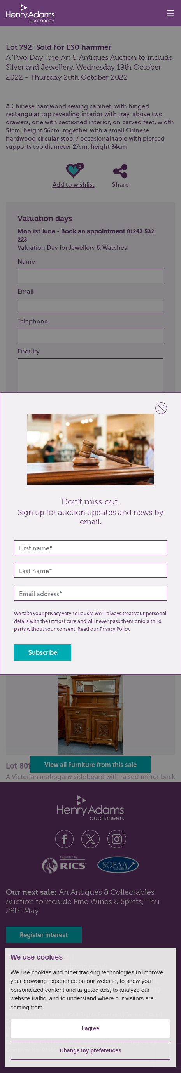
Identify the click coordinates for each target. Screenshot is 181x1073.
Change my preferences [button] (90, 1050)
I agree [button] (90, 1028)
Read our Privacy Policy (103, 628)
